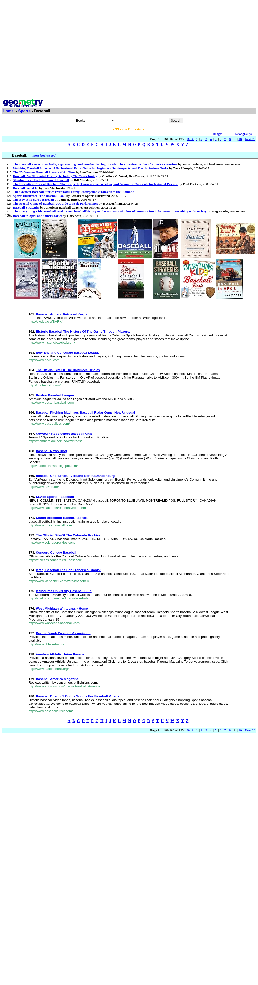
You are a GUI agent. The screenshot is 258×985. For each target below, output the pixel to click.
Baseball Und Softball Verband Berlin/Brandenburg (75, 476)
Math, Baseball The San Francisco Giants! (68, 570)
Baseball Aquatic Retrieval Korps (61, 314)
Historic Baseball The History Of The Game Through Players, (83, 331)
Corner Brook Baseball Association (63, 633)
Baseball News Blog (51, 451)
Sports (24, 111)
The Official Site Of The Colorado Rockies (68, 535)
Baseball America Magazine (57, 679)
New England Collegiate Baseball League (67, 352)
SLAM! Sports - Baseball (55, 497)
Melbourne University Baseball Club (63, 591)
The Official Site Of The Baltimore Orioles (68, 370)
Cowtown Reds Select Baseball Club (64, 433)
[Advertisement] (46, 48)
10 (240, 139)
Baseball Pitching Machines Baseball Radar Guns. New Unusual (85, 412)
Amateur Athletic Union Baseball (61, 654)
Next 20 (250, 139)
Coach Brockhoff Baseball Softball (62, 518)
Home (8, 111)
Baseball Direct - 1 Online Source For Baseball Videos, (78, 696)
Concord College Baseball (56, 552)
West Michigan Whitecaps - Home (62, 608)
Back (190, 139)
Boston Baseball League (55, 395)
